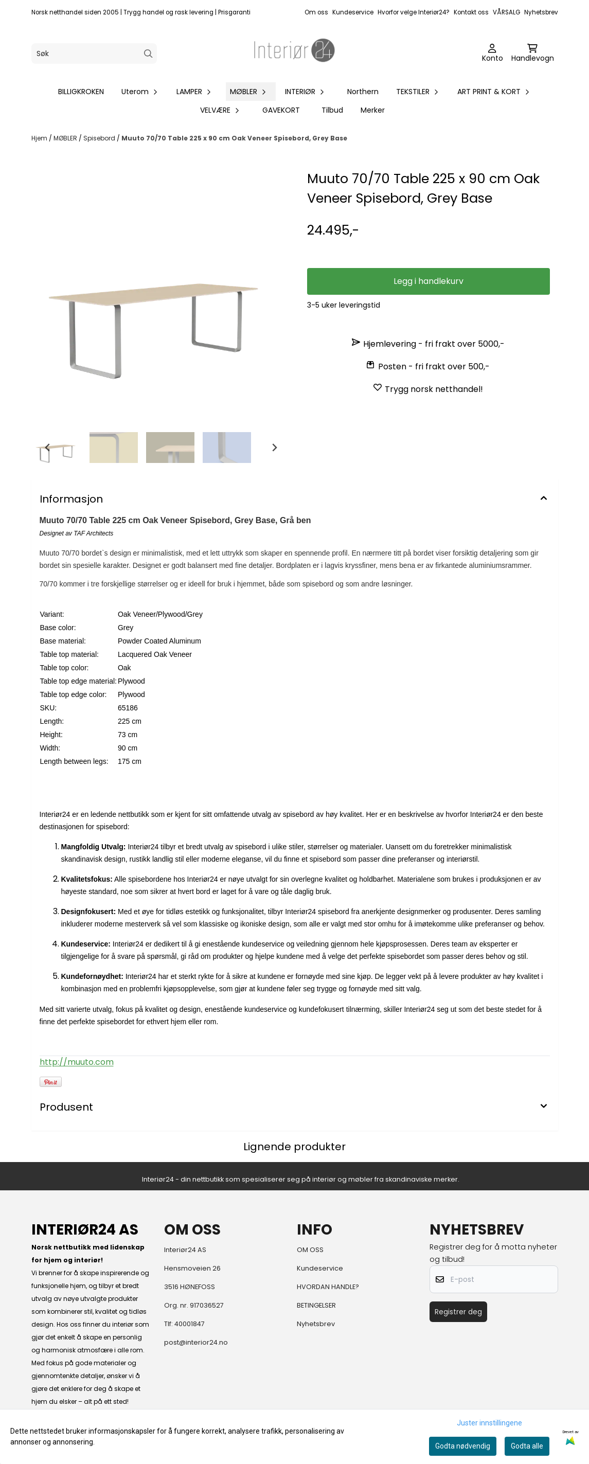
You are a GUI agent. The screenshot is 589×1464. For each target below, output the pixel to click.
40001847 (189, 1323)
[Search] (148, 53)
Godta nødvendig (462, 1446)
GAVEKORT (281, 110)
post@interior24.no (196, 1342)
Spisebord (100, 138)
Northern (363, 91)
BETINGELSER (316, 1305)
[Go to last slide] (48, 447)
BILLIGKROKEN (81, 91)
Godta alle (527, 1446)
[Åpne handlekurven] (532, 53)
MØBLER (66, 138)
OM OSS (310, 1249)
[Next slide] (274, 447)
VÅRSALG (506, 12)
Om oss (316, 12)
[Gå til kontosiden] (492, 53)
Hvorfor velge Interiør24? (414, 12)
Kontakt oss (471, 12)
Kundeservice (352, 12)
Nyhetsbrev (541, 12)
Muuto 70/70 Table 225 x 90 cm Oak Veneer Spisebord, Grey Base (234, 138)
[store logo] (295, 53)
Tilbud (332, 110)
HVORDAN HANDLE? (328, 1286)
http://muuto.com (77, 1062)
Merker (373, 110)
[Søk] (94, 53)
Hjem (40, 138)
